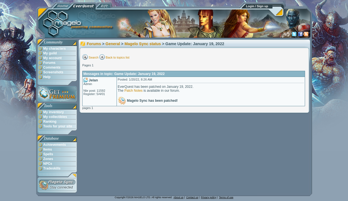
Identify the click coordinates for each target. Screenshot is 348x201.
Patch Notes (133, 91)
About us (178, 197)
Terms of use (226, 197)
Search (93, 57)
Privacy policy (208, 197)
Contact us (192, 197)
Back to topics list (117, 57)
